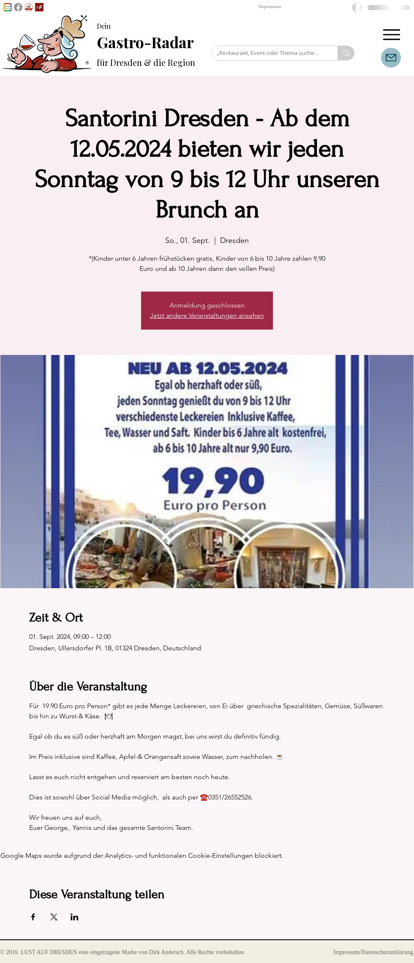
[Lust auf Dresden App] (39, 7)
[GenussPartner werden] (29, 7)
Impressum (270, 6)
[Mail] (391, 58)
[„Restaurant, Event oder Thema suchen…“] (268, 53)
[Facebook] (18, 7)
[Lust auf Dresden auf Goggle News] (7, 7)
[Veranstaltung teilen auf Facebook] (33, 917)
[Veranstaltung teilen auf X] (54, 917)
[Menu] (391, 34)
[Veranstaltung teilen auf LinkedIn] (75, 917)
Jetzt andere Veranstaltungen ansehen (207, 315)
